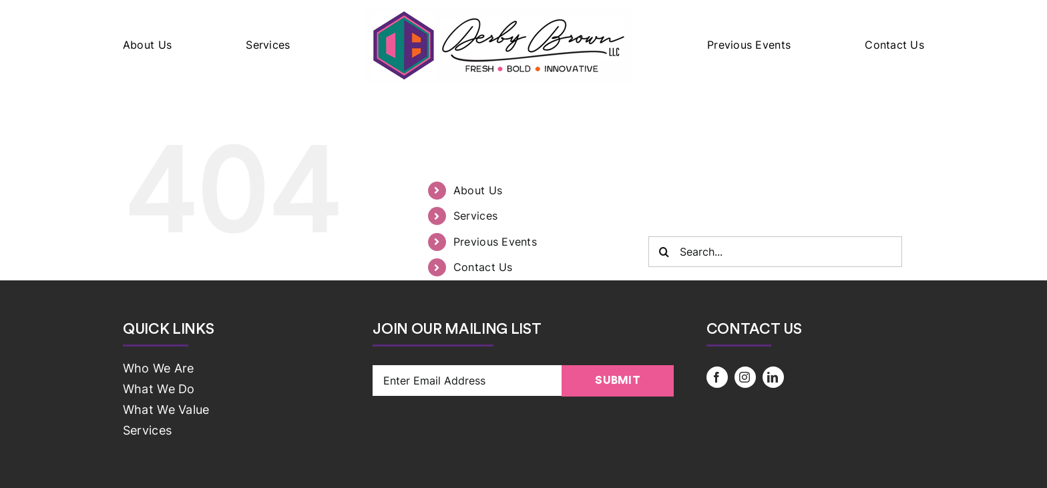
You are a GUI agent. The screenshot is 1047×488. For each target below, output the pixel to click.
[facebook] (717, 377)
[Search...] (775, 251)
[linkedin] (773, 377)
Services (475, 215)
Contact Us (483, 267)
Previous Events (495, 241)
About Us (477, 190)
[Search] (663, 251)
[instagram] (745, 377)
